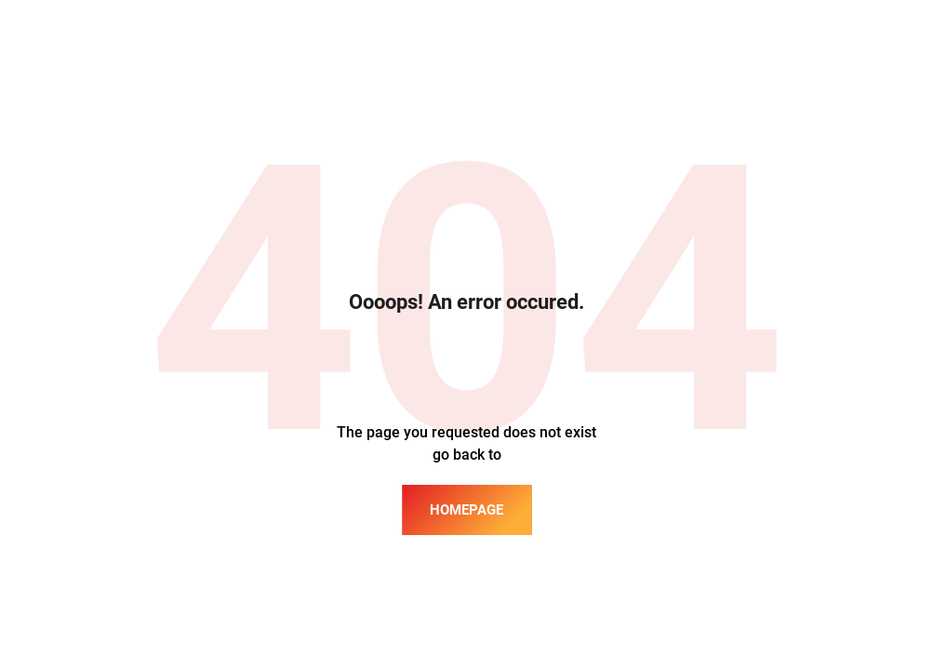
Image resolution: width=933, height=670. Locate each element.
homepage (466, 510)
